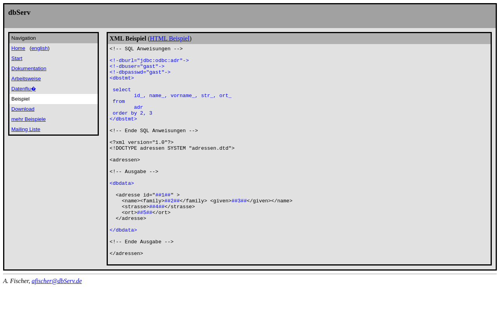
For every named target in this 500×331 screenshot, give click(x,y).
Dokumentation (28, 68)
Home (18, 48)
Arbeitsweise (26, 78)
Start (16, 58)
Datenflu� (23, 89)
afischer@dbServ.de (57, 324)
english (39, 48)
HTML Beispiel (169, 38)
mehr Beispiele (28, 119)
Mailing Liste (25, 129)
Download (22, 109)
